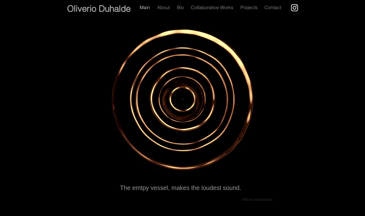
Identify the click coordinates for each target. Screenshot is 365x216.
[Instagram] (294, 8)
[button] (250, 7)
